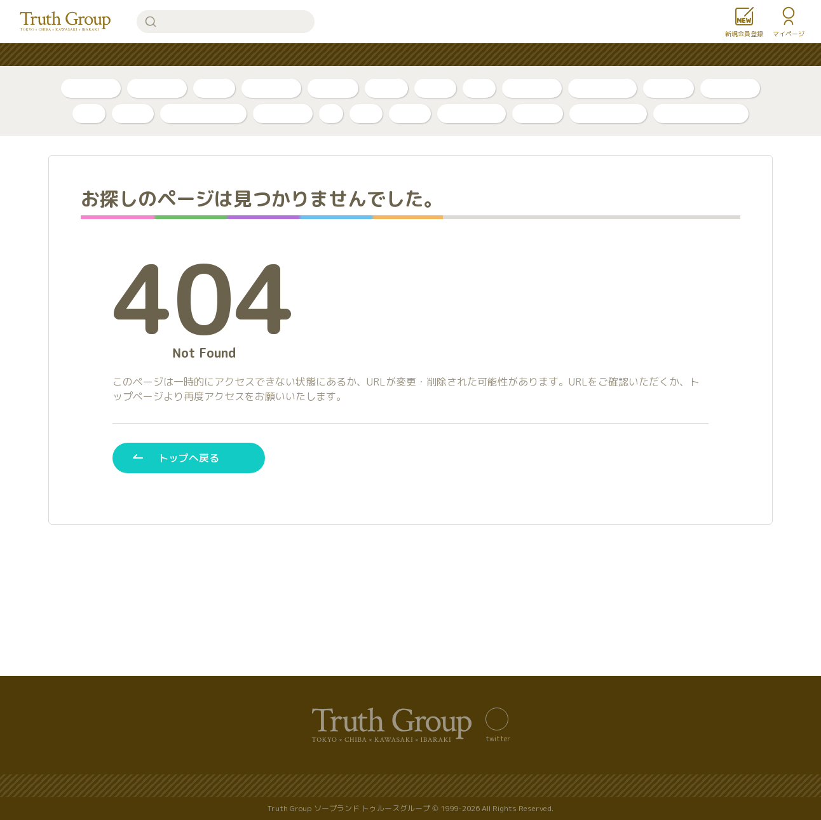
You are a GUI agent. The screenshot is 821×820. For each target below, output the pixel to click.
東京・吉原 (730, 88)
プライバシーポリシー (375, 786)
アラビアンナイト (203, 113)
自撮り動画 (157, 88)
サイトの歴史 (472, 786)
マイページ (788, 33)
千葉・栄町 (532, 88)
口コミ (435, 88)
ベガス (132, 113)
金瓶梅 (410, 113)
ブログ (214, 88)
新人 (479, 88)
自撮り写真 (91, 88)
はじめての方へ (358, 55)
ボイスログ (271, 88)
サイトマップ (279, 786)
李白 (89, 113)
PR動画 (386, 88)
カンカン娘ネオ (608, 113)
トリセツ (333, 88)
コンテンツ (437, 55)
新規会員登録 (744, 33)
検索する (150, 21)
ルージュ (537, 113)
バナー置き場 (200, 786)
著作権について (555, 786)
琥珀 (366, 113)
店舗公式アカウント (701, 113)
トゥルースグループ (65, 22)
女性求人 (563, 55)
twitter (497, 738)
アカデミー (283, 113)
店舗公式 (668, 88)
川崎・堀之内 (602, 88)
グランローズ (471, 113)
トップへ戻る (188, 458)
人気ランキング (271, 55)
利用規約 (630, 786)
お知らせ (502, 55)
